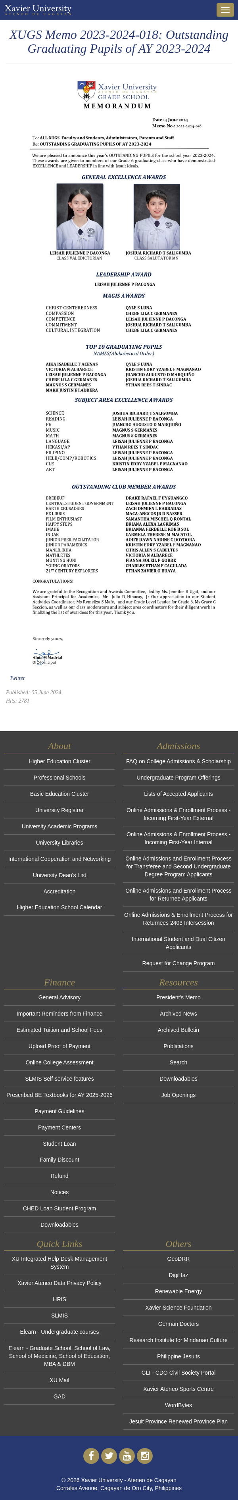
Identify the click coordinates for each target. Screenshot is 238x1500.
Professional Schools (60, 777)
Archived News (178, 1013)
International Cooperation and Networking (59, 859)
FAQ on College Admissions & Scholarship (178, 761)
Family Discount (59, 1159)
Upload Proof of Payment (59, 1046)
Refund (59, 1176)
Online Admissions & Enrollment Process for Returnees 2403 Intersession (178, 919)
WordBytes (178, 1405)
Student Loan (59, 1144)
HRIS (59, 1299)
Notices (59, 1192)
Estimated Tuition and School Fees (59, 1030)
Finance (59, 982)
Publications (178, 1046)
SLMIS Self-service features (59, 1079)
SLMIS (59, 1315)
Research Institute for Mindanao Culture (178, 1340)
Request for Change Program (178, 963)
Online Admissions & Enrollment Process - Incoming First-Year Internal (178, 838)
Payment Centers (59, 1127)
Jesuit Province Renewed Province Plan (178, 1421)
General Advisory (59, 997)
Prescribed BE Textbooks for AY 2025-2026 (59, 1095)
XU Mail (59, 1380)
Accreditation (60, 891)
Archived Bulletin (178, 1030)
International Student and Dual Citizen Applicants (178, 943)
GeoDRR (178, 1259)
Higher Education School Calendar (59, 907)
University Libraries (59, 842)
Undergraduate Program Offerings (178, 777)
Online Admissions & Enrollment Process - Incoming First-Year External (178, 814)
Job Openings (178, 1095)
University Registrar (59, 810)
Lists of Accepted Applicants (178, 794)
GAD (59, 1396)
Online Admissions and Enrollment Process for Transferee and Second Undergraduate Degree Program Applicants (178, 866)
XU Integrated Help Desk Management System (59, 1263)
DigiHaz (178, 1275)
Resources (178, 982)
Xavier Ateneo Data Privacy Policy (59, 1283)
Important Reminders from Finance (59, 1013)
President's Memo (178, 997)
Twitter (17, 678)
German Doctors (178, 1324)
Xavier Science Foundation (178, 1307)
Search (178, 1062)
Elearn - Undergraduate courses (59, 1332)
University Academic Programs (60, 826)
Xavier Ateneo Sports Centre (178, 1389)
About (59, 746)
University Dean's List (59, 875)
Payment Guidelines (59, 1111)
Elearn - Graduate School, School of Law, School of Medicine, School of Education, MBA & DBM (60, 1356)
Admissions (178, 746)
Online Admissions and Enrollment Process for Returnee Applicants (178, 894)
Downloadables (59, 1225)
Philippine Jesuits (178, 1356)
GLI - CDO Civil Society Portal (179, 1372)
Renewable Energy (178, 1291)
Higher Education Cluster (59, 761)
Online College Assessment (59, 1062)
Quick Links (59, 1244)
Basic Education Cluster (59, 794)
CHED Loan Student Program (59, 1208)
